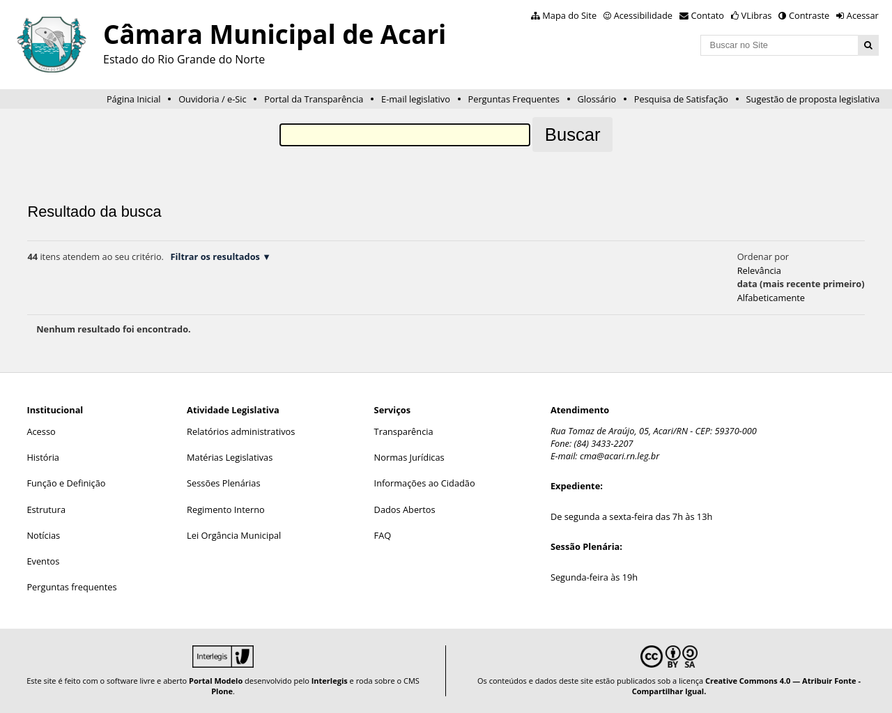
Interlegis (330, 680)
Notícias (43, 535)
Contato (708, 15)
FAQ (383, 535)
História (42, 457)
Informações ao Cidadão (424, 483)
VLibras (756, 15)
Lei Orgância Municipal (234, 535)
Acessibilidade (643, 15)
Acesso (40, 431)
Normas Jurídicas (409, 457)
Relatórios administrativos (241, 431)
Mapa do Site (569, 15)
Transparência (403, 431)
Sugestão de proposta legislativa (813, 99)
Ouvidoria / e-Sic (212, 99)
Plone (222, 691)
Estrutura (46, 509)
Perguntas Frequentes (514, 99)
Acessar (863, 15)
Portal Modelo (216, 680)
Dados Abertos (405, 509)
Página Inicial (134, 99)
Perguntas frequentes (71, 587)
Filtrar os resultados (215, 256)
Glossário (597, 99)
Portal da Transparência (313, 99)
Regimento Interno (226, 509)
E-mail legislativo (415, 99)
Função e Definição (65, 483)
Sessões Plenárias (223, 483)
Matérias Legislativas (229, 457)
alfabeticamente (771, 297)
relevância (759, 270)
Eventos (42, 561)
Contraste (809, 15)
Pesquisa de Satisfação (681, 99)
